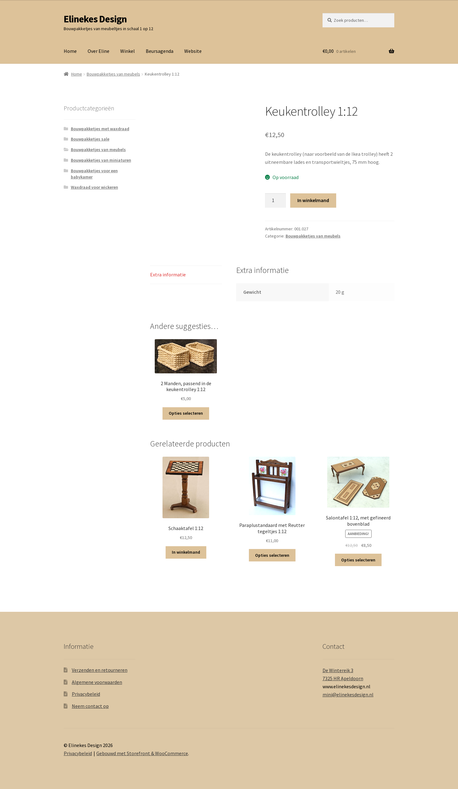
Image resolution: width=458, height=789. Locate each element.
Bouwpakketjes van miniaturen (101, 160)
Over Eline (98, 51)
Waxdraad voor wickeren (94, 187)
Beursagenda (159, 51)
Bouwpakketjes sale (90, 139)
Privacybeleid (86, 694)
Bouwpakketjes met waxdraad (100, 129)
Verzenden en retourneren (99, 670)
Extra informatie (168, 274)
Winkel (127, 51)
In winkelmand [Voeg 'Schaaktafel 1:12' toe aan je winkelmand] (186, 552)
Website (193, 51)
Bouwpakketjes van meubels (113, 74)
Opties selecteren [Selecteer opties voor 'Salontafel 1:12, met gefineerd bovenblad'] (358, 560)
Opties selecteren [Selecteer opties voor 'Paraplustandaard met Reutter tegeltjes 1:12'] (272, 555)
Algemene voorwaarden (97, 682)
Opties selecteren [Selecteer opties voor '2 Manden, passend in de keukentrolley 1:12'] (186, 413)
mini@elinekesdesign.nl (348, 694)
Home (70, 51)
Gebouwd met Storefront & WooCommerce (142, 753)
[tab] (186, 275)
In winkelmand (313, 200)
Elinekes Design (95, 19)
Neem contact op (90, 706)
